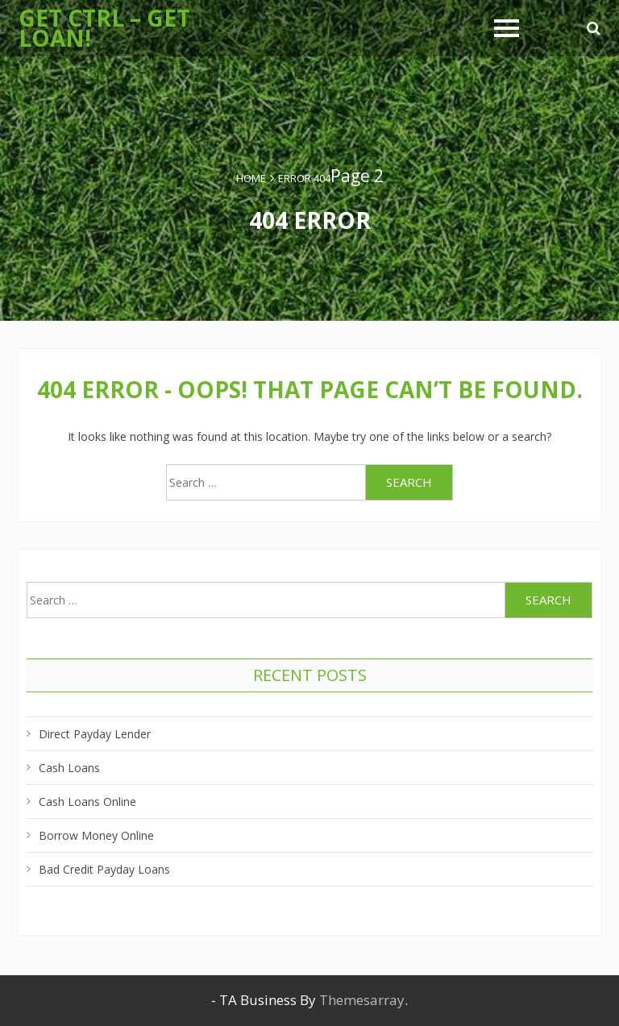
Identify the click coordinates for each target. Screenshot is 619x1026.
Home (251, 178)
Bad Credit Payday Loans (104, 869)
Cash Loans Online (87, 801)
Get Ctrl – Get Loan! (104, 27)
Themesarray (362, 1000)
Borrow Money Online (96, 835)
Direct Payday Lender (95, 733)
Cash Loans (69, 767)
